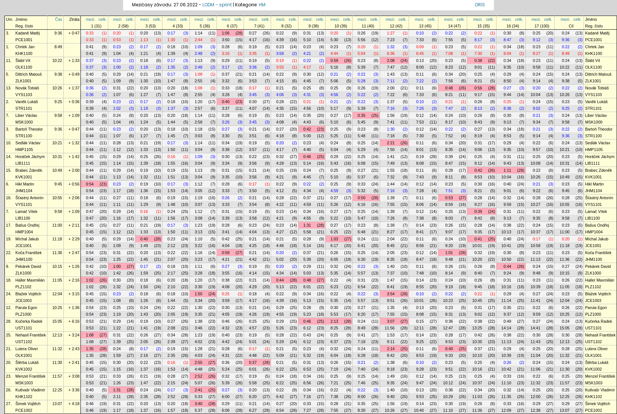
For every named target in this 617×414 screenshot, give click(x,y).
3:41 (226, 232)
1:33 (144, 149)
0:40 (90, 74)
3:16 (226, 53)
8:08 (420, 163)
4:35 (280, 108)
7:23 (391, 39)
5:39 (362, 67)
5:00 (307, 136)
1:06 (226, 33)
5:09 (280, 355)
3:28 (226, 94)
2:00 (391, 88)
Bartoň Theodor (29, 129)
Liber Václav (26, 115)
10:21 (57, 143)
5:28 (362, 81)
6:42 (280, 396)
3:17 (226, 67)
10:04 (536, 94)
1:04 (117, 53)
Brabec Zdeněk (29, 170)
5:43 (334, 163)
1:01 (449, 252)
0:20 (117, 33)
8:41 (420, 232)
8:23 (449, 67)
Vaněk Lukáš (27, 101)
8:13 (478, 108)
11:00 (57, 225)
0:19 (253, 47)
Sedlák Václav (28, 143)
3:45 (253, 94)
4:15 (280, 81)
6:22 (280, 369)
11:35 (506, 396)
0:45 (90, 156)
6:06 (226, 410)
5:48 (362, 136)
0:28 (226, 47)
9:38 (58, 74)
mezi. (90, 19)
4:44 (334, 53)
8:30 (362, 410)
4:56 (334, 94)
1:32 (391, 47)
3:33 (226, 190)
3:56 (253, 163)
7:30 (478, 53)
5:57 (362, 273)
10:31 (57, 156)
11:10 (506, 383)
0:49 (507, 321)
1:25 (117, 259)
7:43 (420, 177)
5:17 (334, 108)
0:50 (362, 198)
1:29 (144, 204)
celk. (103, 19)
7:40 (362, 369)
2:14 (391, 348)
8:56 (420, 245)
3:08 (198, 218)
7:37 (391, 273)
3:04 (198, 149)
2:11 (117, 396)
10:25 (57, 307)
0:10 (420, 33)
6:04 (334, 355)
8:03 (449, 218)
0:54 (90, 184)
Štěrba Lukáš (27, 362)
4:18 (280, 136)
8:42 (478, 218)
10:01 (477, 245)
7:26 (420, 108)
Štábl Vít (23, 60)
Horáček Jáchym (30, 156)
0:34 (507, 47)
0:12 (420, 115)
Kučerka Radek (29, 321)
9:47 (420, 383)
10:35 (477, 341)
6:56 (307, 383)
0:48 (449, 88)
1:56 (391, 115)
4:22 (280, 204)
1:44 (171, 122)
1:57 (171, 410)
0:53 (117, 39)
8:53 (507, 136)
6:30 (362, 259)
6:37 (334, 341)
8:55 (420, 287)
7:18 (391, 136)
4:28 (280, 163)
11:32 (57, 348)
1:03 (334, 239)
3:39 (226, 218)
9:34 (537, 122)
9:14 (537, 81)
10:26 (57, 88)
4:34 (307, 190)
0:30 (507, 33)
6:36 (391, 53)
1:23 (198, 225)
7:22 (420, 81)
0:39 (90, 101)
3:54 (253, 204)
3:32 (226, 81)
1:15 (117, 369)
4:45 (307, 81)
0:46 (307, 156)
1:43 (391, 74)
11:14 (506, 300)
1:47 (171, 81)
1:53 (171, 190)
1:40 (391, 266)
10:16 (506, 287)
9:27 (478, 204)
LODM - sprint (217, 4)
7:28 (420, 190)
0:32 (280, 156)
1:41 (391, 156)
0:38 (478, 60)
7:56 (449, 81)
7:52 (449, 136)
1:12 (117, 149)
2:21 (391, 143)
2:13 (334, 321)
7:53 (420, 122)
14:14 (506, 328)
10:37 (536, 232)
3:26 (226, 122)
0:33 (90, 33)
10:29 (448, 396)
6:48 (362, 232)
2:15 (171, 383)
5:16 (334, 67)
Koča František (29, 252)
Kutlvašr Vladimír (31, 390)
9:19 (449, 287)
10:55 (57, 198)
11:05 (57, 280)
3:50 (226, 39)
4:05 (226, 314)
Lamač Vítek (26, 211)
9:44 (507, 94)
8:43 (478, 122)
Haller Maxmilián (30, 280)
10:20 (477, 259)
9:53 (449, 341)
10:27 (536, 204)
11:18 (57, 239)
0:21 (144, 74)
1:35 (171, 67)
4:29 (253, 287)
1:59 (144, 273)
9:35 (507, 67)
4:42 (253, 259)
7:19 (334, 369)
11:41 (536, 300)
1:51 (171, 177)
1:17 (117, 190)
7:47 (391, 67)
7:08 (449, 53)
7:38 (420, 218)
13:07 (57, 403)
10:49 (57, 170)
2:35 (171, 355)
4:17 (253, 39)
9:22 (537, 190)
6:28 (362, 355)
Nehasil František (31, 335)
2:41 (198, 390)
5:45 (362, 122)
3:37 (226, 108)
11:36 (57, 252)
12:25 (57, 390)
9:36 (58, 33)
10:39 (536, 287)
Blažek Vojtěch (29, 294)
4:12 (280, 190)
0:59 (334, 60)
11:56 (390, 328)
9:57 (537, 149)
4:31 (307, 94)
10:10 (477, 355)
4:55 (307, 218)
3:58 (280, 53)
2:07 (171, 259)
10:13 (506, 232)
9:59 (507, 204)
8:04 (507, 53)
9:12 (537, 39)
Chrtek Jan (25, 47)
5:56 (362, 39)
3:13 (198, 232)
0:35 (307, 115)
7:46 (362, 383)
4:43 (307, 122)
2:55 (198, 81)
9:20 (449, 245)
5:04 (362, 53)
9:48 (449, 259)
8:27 (537, 53)
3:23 (198, 259)
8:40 (478, 273)
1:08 (198, 74)
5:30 (334, 39)
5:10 (307, 39)
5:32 (362, 190)
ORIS (480, 4)
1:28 (198, 348)
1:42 (117, 273)
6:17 (334, 245)
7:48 (420, 273)
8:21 (478, 81)
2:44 (198, 39)
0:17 (171, 33)
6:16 (362, 204)
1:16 (117, 218)
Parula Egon (26, 307)
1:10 (198, 239)
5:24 (226, 369)
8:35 (449, 149)
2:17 (171, 273)
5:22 (362, 94)
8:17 (478, 39)
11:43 (536, 341)
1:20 (198, 101)
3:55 (280, 67)
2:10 (171, 287)
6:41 (362, 245)
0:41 (90, 47)
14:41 (536, 328)
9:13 (507, 122)
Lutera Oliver (27, 348)
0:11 (420, 74)
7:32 (391, 177)
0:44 (90, 129)
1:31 (307, 225)
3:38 (226, 149)
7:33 (420, 39)
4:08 (280, 122)
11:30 (57, 362)
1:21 (144, 53)
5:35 (334, 273)
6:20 (362, 314)
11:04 (536, 355)
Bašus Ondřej (28, 225)
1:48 (171, 204)
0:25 (537, 33)
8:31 (449, 314)
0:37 (90, 60)
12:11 (419, 328)
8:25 (334, 328)
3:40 (198, 403)
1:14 (198, 33)
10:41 (506, 245)
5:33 (198, 396)
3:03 (198, 136)
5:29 (362, 149)
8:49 (58, 47)
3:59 (226, 300)
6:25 (334, 232)
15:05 (57, 321)
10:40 (419, 410)
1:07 (117, 94)
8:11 (449, 177)
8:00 (420, 67)
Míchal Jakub (27, 239)
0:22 (280, 33)
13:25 (477, 328)
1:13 (144, 39)
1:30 (171, 39)
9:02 (537, 108)
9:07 (449, 232)
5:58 (307, 232)
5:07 (198, 383)
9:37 (507, 314)
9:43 (507, 163)
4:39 (280, 39)
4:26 (253, 314)
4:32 (226, 328)
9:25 (58, 101)
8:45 (391, 245)
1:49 (144, 245)
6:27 (253, 410)
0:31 (307, 33)
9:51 (391, 300)
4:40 (307, 149)
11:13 (536, 259)
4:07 (253, 108)
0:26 (362, 33)
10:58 (536, 245)
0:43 (307, 335)
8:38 (507, 108)
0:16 (171, 156)
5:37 (362, 177)
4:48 (253, 355)
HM (262, 4)
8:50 (507, 81)
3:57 (253, 149)
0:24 (566, 33)
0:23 (117, 47)
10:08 (536, 163)
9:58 (537, 67)
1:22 (117, 328)
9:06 (478, 149)
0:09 (420, 47)
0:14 (420, 225)
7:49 (391, 163)
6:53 (307, 369)
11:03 (477, 396)
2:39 (171, 341)
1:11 (507, 170)
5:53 (334, 314)
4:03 (198, 355)
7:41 (391, 122)
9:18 (391, 369)
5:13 (280, 287)
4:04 (253, 232)
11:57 (57, 376)
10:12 (448, 383)
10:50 (506, 259)
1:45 (171, 136)
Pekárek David (28, 266)
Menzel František (31, 376)
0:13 (420, 60)
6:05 (334, 259)
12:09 (506, 410)
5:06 (334, 81)
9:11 (391, 341)
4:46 (280, 245)
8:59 (449, 204)
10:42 (506, 369)
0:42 (307, 129)
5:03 (307, 273)
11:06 (536, 369)
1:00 (117, 67)
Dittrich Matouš (29, 74)
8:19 (478, 136)
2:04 (391, 239)
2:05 (391, 252)
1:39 (171, 53)
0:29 (226, 60)
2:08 (391, 60)
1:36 (144, 190)
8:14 (449, 273)
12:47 (448, 328)
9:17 (478, 94)
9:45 (58, 184)
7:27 (307, 410)
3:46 (198, 328)
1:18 (144, 67)
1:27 (391, 33)
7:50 (391, 149)
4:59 (334, 190)
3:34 (226, 163)
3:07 (198, 204)
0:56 (478, 88)
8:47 (507, 39)
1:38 (198, 321)
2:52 (198, 376)
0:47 (90, 211)
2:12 (171, 245)
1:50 (171, 149)
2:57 (198, 108)
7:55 (449, 39)
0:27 (253, 33)
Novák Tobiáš (27, 88)
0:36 (90, 88)
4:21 (307, 53)
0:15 (420, 321)
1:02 (117, 108)
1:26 (144, 300)
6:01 (307, 287)
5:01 (253, 341)
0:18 (171, 47)
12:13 (57, 335)
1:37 (391, 101)
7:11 (391, 81)
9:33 (449, 355)
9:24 (507, 273)
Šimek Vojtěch (28, 403)
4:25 (253, 245)
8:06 (420, 204)
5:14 (307, 163)
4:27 (280, 232)
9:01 (478, 67)
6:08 (362, 163)
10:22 (57, 60)
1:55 (171, 163)
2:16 (144, 355)
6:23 (334, 287)
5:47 (362, 218)
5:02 (280, 259)
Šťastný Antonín (30, 198)
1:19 (144, 108)
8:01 (420, 149)
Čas (58, 19)
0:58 (226, 252)
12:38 (536, 410)
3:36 (253, 67)
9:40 (391, 396)
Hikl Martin (25, 184)
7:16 (391, 108)
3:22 (198, 245)
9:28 (420, 369)
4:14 (253, 273)
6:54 (362, 287)
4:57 (253, 328)
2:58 (198, 122)
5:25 (334, 136)
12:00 (536, 396)
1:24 (144, 122)
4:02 (198, 341)
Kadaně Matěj (28, 33)
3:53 (253, 81)
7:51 (449, 190)
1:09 (198, 47)
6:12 (307, 328)
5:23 (307, 314)
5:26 (334, 204)
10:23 (448, 300)
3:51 (253, 136)
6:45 (420, 53)
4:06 (280, 94)
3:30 (226, 136)
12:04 (57, 294)
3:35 (253, 53)
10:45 (477, 300)
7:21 (334, 383)
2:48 (198, 53)
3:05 (198, 190)
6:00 (226, 396)
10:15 (57, 266)
